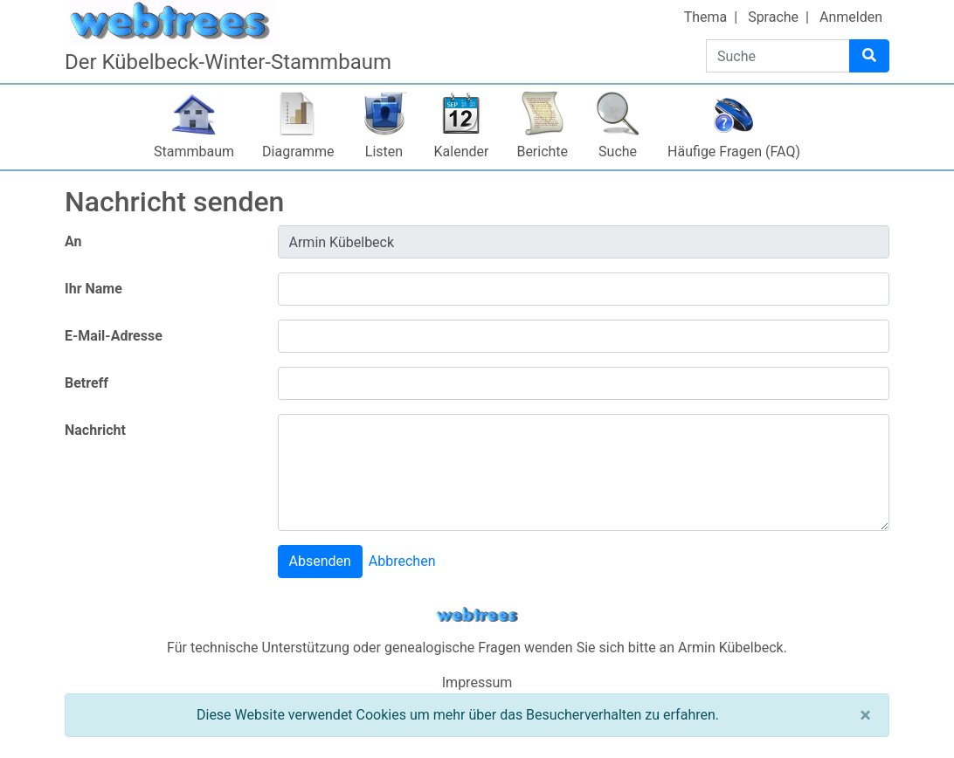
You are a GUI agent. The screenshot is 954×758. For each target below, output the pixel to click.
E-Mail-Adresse (113, 335)
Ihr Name (93, 288)
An (73, 241)
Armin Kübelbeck (731, 647)
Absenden (320, 561)
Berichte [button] (542, 151)
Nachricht (95, 430)
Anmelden (850, 17)
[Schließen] (865, 715)
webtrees (477, 615)
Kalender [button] (461, 151)
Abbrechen (402, 561)
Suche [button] (617, 151)
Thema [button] (706, 17)
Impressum (477, 682)
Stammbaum (194, 151)
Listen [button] (384, 151)
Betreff (86, 383)
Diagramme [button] (298, 151)
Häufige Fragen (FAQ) (733, 151)
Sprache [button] (773, 17)
